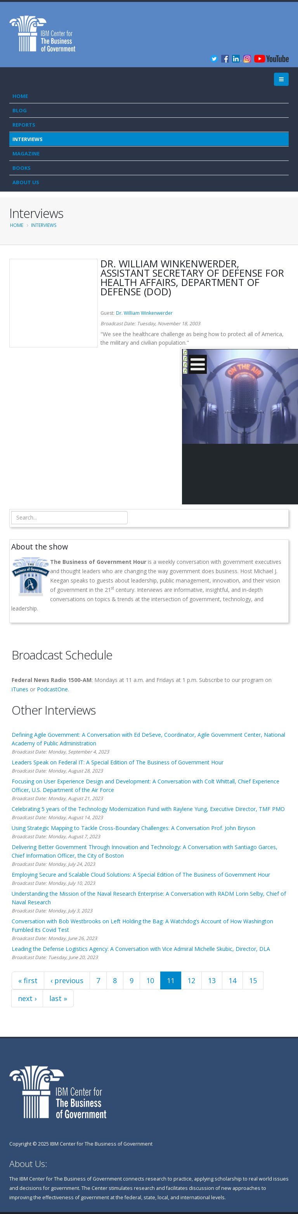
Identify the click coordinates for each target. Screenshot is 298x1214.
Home (20, 95)
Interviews (27, 139)
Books (21, 167)
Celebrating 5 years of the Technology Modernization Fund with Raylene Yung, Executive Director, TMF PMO (148, 809)
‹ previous (66, 980)
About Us (25, 182)
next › (27, 998)
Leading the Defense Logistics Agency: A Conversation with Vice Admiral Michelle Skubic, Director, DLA (141, 948)
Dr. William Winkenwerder (144, 313)
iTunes (20, 689)
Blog (19, 110)
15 (253, 980)
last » (58, 998)
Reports (23, 124)
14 (232, 980)
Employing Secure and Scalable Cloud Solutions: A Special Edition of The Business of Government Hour (141, 874)
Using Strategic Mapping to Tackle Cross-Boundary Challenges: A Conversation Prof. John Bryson (133, 828)
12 (191, 980)
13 (212, 980)
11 (171, 980)
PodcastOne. (53, 689)
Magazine (26, 153)
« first (28, 980)
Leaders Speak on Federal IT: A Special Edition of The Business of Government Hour (118, 762)
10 (150, 980)
